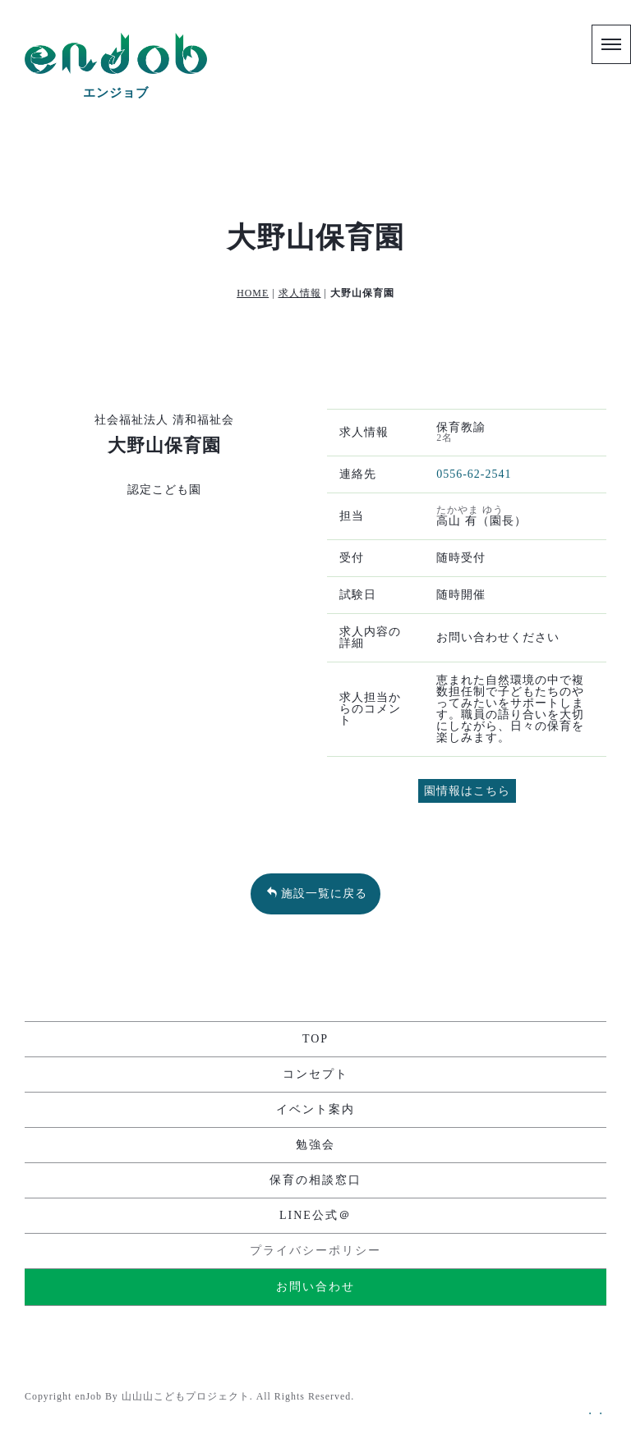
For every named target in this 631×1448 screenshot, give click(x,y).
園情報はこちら (467, 791)
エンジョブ (116, 92)
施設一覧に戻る (316, 893)
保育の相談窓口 (315, 1180)
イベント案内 (315, 1109)
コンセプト (315, 1074)
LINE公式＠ (315, 1215)
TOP (315, 1039)
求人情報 (300, 293)
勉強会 (315, 1145)
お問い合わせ (315, 1287)
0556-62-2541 (473, 474)
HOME (253, 293)
